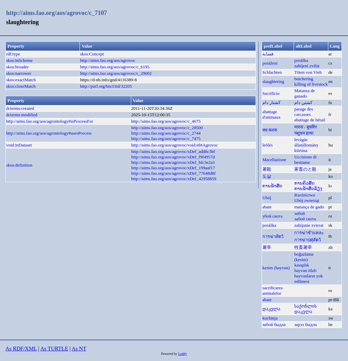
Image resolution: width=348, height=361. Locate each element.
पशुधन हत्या (303, 133)
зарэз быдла (305, 324)
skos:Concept (92, 53)
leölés (267, 145)
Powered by (169, 354)
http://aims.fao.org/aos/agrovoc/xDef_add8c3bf (173, 151)
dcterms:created (20, 108)
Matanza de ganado (304, 93)
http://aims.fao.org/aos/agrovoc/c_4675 (166, 121)
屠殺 (266, 169)
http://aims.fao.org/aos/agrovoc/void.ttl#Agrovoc (174, 145)
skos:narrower (18, 73)
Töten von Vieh (308, 72)
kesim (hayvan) (276, 267)
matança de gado (309, 206)
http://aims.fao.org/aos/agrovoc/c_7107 (56, 13)
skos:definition (19, 165)
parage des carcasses (303, 111)
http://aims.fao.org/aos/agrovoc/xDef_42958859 (173, 178)
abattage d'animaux (271, 114)
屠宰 (266, 247)
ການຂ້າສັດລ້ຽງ (308, 188)
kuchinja (270, 318)
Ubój (266, 197)
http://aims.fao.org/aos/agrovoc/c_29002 (116, 73)
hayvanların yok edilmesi (308, 278)
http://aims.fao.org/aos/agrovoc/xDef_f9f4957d (173, 156)
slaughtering (273, 81)
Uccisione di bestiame (305, 159)
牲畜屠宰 (303, 247)
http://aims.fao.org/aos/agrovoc (107, 60)
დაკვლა (271, 308)
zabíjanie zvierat (309, 225)
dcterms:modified (21, 114)
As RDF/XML (21, 348)
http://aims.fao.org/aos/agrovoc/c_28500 (167, 127)
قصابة (267, 53)
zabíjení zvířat (306, 65)
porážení (270, 63)
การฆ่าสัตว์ (272, 236)
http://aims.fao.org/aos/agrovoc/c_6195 (115, 66)
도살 (266, 176)
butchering (303, 78)
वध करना (269, 130)
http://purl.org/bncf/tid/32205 (106, 86)
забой (299, 213)
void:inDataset (19, 145)
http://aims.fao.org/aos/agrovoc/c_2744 (166, 133)
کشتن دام (303, 102)
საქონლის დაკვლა (305, 309)
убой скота (272, 216)
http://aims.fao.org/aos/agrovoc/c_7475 (166, 138)
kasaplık (301, 265)
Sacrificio (271, 93)
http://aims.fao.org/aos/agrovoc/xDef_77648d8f (173, 173)
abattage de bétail (309, 119)
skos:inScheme (19, 60)
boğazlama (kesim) (303, 257)
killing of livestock (311, 84)
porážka (301, 60)
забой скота (305, 218)
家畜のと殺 (305, 169)
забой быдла (273, 324)
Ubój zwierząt (306, 200)
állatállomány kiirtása (306, 147)
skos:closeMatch (21, 86)
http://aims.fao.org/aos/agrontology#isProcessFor (49, 121)
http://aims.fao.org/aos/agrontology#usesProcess (49, 133)
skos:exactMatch (21, 79)
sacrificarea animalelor (272, 290)
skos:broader (17, 66)
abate (267, 206)
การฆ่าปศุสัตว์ (307, 239)
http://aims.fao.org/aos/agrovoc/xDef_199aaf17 (173, 167)
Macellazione (274, 159)
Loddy (182, 354)
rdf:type (13, 53)
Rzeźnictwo (304, 194)
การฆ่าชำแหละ (309, 232)
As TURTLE (54, 348)
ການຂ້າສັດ (272, 185)
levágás (301, 139)
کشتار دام (271, 102)
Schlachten (272, 72)
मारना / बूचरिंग (305, 127)
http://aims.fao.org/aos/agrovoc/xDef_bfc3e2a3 (173, 162)
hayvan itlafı (305, 270)
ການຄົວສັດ (304, 183)
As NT (79, 348)
